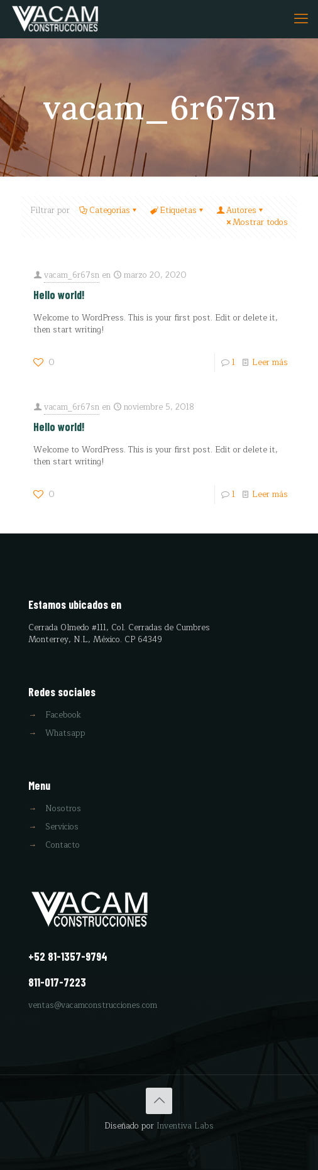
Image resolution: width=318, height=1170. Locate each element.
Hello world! (59, 295)
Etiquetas (177, 210)
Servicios (62, 827)
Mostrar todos (256, 222)
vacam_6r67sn (71, 275)
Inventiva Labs (185, 1126)
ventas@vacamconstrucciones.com (92, 1005)
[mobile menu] (301, 19)
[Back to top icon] (159, 1101)
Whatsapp (65, 733)
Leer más (270, 362)
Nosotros (63, 809)
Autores (240, 210)
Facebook (63, 715)
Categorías (108, 210)
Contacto (62, 845)
